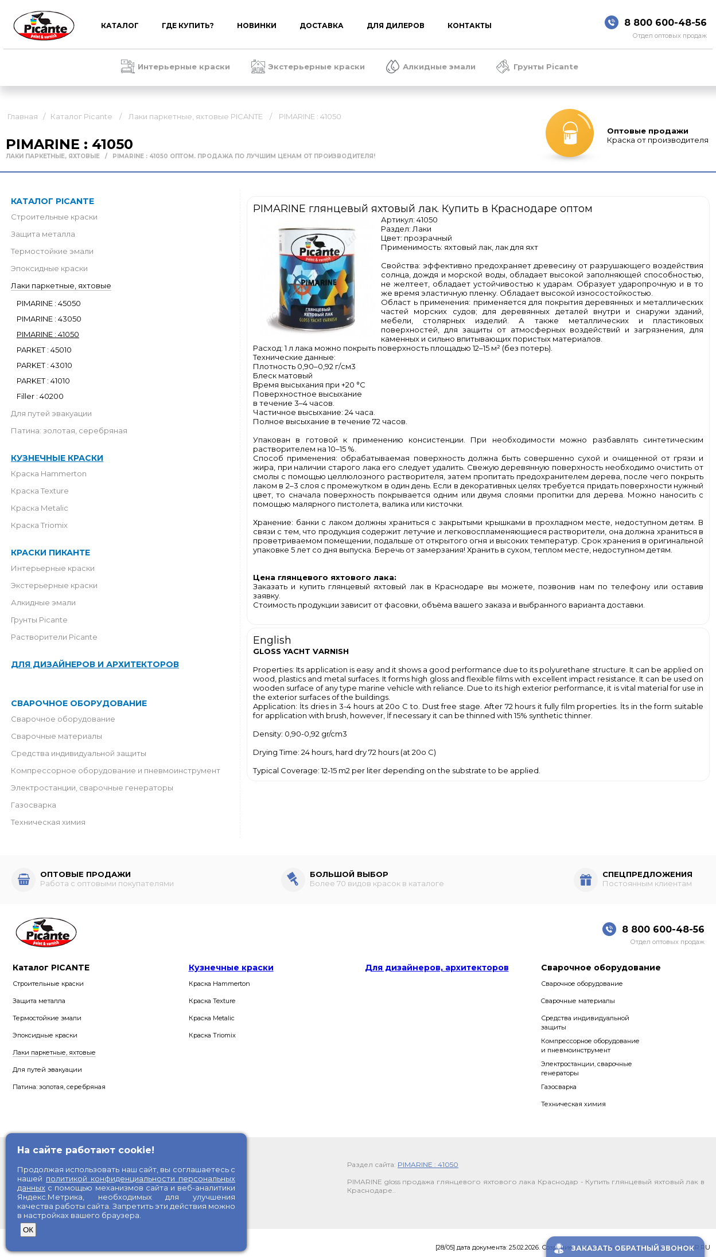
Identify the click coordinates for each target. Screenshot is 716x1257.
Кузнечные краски (57, 458)
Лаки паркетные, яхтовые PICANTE (196, 116)
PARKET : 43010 (44, 365)
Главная (22, 116)
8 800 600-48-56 (665, 22)
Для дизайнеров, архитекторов (437, 967)
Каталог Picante (81, 116)
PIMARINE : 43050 (49, 318)
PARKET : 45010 (44, 349)
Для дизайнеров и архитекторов (95, 664)
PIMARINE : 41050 (310, 116)
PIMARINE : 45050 (49, 303)
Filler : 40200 (40, 396)
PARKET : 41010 (43, 380)
